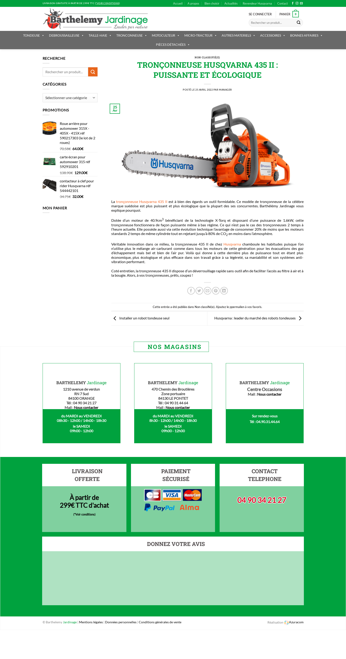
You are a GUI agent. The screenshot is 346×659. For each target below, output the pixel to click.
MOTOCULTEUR (166, 35)
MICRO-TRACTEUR (200, 35)
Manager (225, 89)
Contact (282, 3)
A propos (193, 3)
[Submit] (298, 23)
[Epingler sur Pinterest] (216, 290)
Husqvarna (232, 244)
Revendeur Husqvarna (257, 3)
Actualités (231, 3)
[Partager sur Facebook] (191, 290)
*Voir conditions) (84, 514)
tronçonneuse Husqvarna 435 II (141, 201)
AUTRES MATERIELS (239, 35)
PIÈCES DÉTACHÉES (173, 44)
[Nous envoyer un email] (301, 3)
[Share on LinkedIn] (224, 290)
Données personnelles (121, 622)
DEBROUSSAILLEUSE (66, 35)
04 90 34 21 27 (261, 500)
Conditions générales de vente (160, 622)
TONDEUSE (33, 35)
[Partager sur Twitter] (199, 290)
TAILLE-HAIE (100, 35)
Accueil (178, 3)
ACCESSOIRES (273, 35)
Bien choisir (211, 3)
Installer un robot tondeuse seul (140, 318)
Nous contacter (86, 407)
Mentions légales (91, 622)
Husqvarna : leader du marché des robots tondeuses (259, 318)
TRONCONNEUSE (131, 35)
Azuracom (294, 622)
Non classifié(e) (207, 57)
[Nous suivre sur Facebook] (292, 3)
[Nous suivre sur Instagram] (297, 3)
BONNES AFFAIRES (306, 35)
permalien (237, 307)
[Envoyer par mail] (207, 290)
